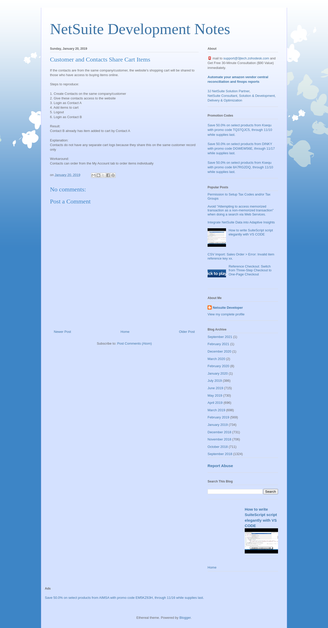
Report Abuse (220, 466)
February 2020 (218, 366)
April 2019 (215, 403)
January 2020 (218, 373)
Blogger (185, 618)
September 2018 (220, 454)
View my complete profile (226, 314)
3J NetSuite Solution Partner (228, 91)
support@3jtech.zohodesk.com (246, 58)
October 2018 (218, 447)
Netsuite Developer (228, 308)
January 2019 (218, 425)
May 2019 (215, 395)
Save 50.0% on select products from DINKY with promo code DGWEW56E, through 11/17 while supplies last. (241, 148)
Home (125, 332)
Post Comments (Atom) (134, 343)
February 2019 (218, 417)
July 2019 (215, 381)
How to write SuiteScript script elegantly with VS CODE (251, 232)
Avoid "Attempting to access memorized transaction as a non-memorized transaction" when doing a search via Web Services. (241, 210)
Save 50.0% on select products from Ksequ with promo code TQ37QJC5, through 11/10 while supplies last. (240, 129)
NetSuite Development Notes (140, 28)
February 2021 (218, 344)
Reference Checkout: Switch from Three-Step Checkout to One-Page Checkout (250, 270)
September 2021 (220, 337)
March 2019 (216, 410)
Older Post (187, 332)
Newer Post (62, 332)
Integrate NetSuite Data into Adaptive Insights (241, 222)
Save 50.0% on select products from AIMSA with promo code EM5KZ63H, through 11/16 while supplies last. (124, 598)
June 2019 (215, 388)
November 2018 (219, 439)
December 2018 (219, 432)
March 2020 (216, 359)
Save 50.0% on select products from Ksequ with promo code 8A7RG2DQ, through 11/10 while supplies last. (240, 167)
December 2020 (219, 351)
